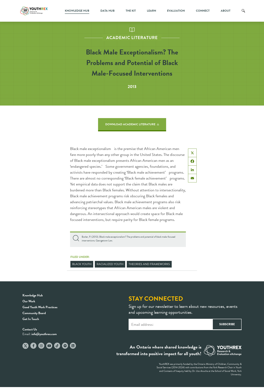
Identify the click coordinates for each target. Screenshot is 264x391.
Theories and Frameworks (149, 264)
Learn (151, 11)
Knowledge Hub (77, 11)
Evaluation (176, 11)
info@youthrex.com (44, 334)
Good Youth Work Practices (39, 307)
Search (243, 13)
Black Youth (81, 264)
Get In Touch (30, 318)
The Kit (131, 11)
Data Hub (107, 11)
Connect (203, 11)
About (225, 11)
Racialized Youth (110, 264)
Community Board (34, 313)
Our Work (28, 301)
